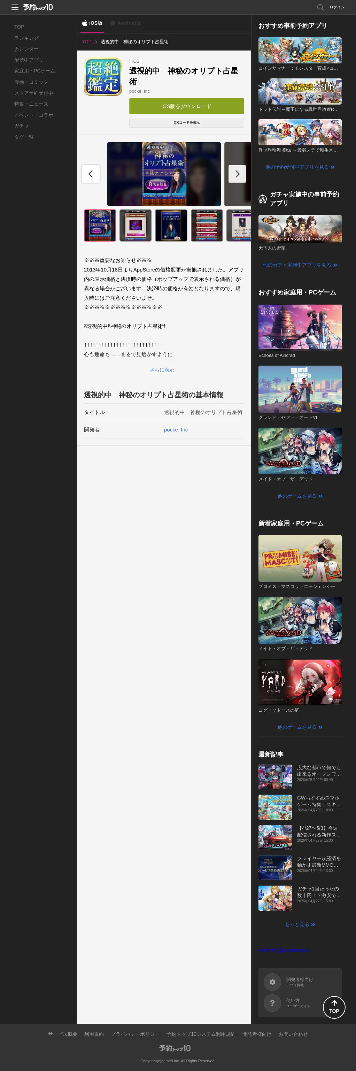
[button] (237, 174)
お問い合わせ (293, 1034)
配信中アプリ (29, 60)
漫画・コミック (31, 82)
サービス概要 (62, 1034)
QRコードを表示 (187, 122)
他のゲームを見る (297, 496)
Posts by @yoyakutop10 (284, 950)
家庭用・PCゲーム (34, 71)
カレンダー (26, 49)
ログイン (337, 7)
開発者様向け (257, 1034)
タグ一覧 (24, 137)
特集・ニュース (31, 104)
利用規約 (94, 1034)
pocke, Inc (139, 91)
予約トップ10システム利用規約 (201, 1034)
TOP (19, 27)
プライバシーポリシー (135, 1034)
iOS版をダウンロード (186, 106)
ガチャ (21, 126)
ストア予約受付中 (33, 93)
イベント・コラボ (33, 115)
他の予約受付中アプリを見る (297, 167)
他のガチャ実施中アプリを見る (297, 265)
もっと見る (297, 924)
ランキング (26, 38)
